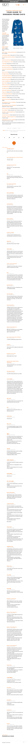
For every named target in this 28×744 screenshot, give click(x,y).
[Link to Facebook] (25, 5)
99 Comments (14, 128)
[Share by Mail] (23, 137)
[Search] (16, 5)
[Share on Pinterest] (14, 137)
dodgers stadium (15, 130)
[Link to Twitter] (23, 5)
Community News (15, 10)
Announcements (9, 10)
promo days (15, 131)
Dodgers (10, 130)
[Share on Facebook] (4, 137)
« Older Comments (4, 147)
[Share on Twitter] (9, 137)
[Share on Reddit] (18, 137)
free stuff (21, 130)
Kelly (20, 128)
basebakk (6, 130)
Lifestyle (20, 10)
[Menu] (18, 5)
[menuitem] (16, 5)
